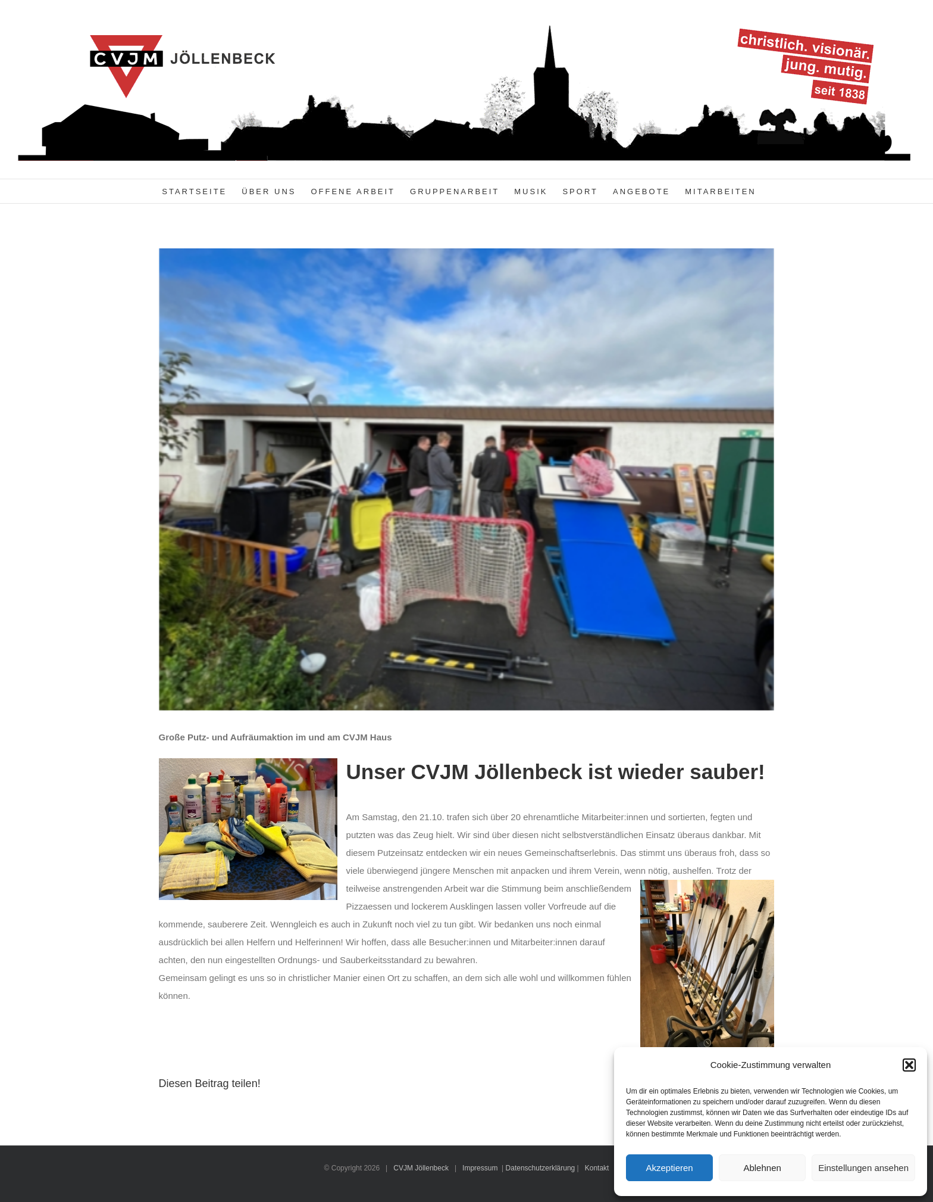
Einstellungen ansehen (863, 1168)
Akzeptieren (669, 1168)
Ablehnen (762, 1168)
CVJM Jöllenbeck (421, 1168)
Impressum (479, 1168)
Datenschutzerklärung (540, 1168)
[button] (909, 1065)
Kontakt (597, 1168)
